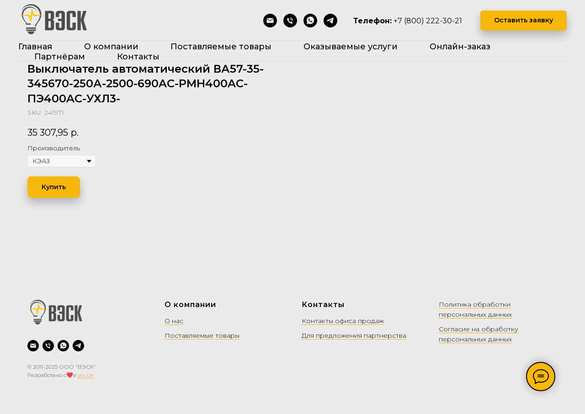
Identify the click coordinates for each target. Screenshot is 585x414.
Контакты (138, 57)
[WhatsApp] (310, 20)
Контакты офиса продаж (343, 321)
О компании (111, 47)
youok (86, 375)
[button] (523, 21)
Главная (35, 47)
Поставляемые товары (220, 47)
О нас (174, 321)
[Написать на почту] (270, 20)
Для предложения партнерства (354, 335)
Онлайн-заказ (460, 47)
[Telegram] (330, 20)
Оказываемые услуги (350, 47)
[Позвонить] (290, 20)
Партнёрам (59, 57)
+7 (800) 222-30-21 (428, 20)
